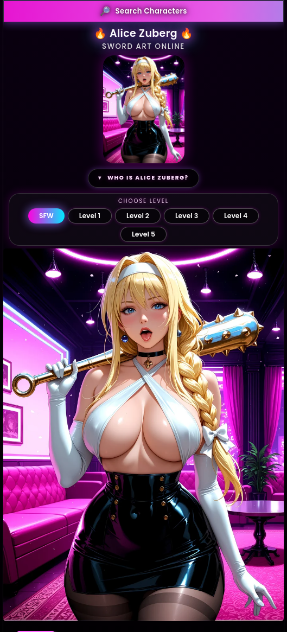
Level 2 (137, 215)
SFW (46, 215)
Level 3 (186, 215)
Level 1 (89, 215)
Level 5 (143, 234)
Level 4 (235, 215)
